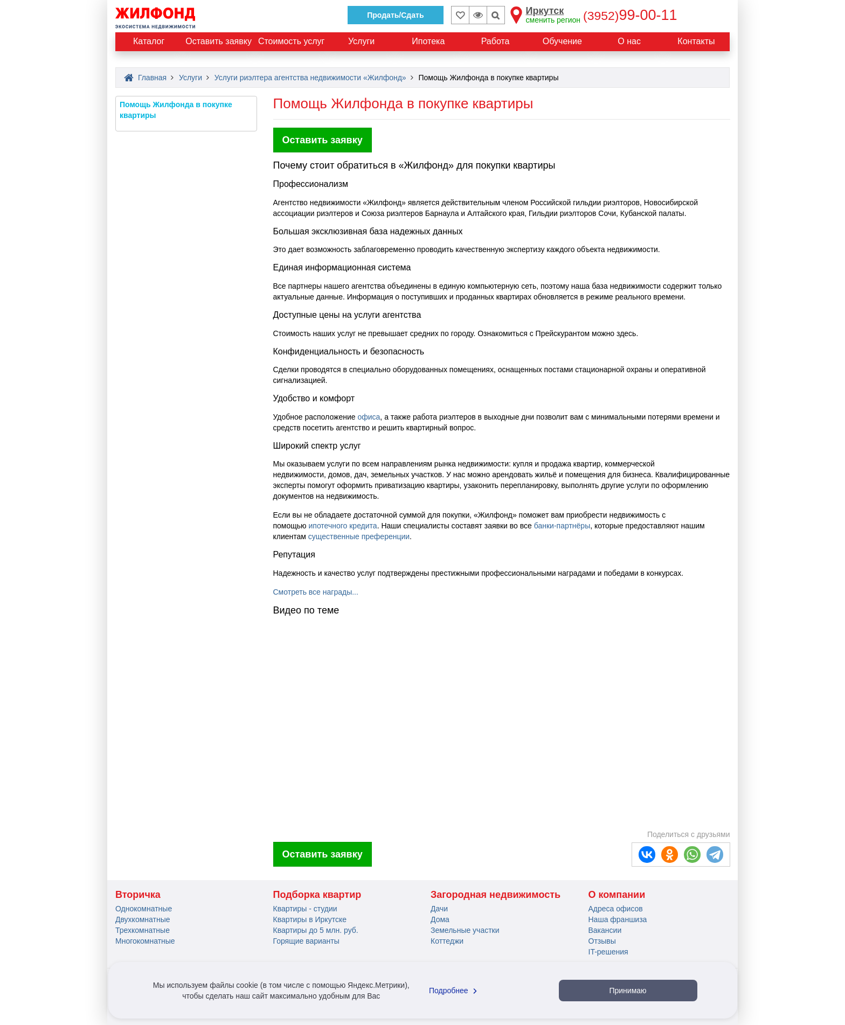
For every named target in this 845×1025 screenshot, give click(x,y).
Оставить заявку (322, 140)
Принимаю (627, 990)
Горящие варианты (306, 941)
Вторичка (138, 894)
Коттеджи (447, 941)
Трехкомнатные (142, 930)
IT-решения (608, 951)
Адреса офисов (615, 908)
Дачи (439, 908)
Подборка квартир (317, 894)
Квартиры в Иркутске (310, 919)
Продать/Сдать (395, 15)
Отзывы (602, 941)
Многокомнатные (145, 941)
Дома (440, 919)
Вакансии (605, 930)
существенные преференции (359, 536)
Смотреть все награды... (315, 592)
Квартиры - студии (305, 908)
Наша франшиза (617, 919)
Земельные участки (465, 930)
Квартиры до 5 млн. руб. (315, 930)
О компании (617, 894)
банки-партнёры (562, 525)
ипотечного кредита (342, 525)
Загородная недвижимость (495, 894)
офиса (368, 417)
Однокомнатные (143, 908)
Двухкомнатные (142, 919)
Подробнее (454, 990)
